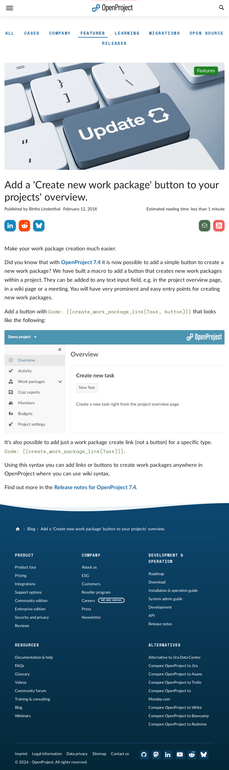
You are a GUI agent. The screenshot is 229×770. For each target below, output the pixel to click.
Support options (28, 592)
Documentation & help (34, 657)
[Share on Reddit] (24, 225)
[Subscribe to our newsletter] (204, 225)
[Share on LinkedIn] (10, 225)
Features (93, 33)
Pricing (21, 576)
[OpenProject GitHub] (144, 754)
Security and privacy (32, 617)
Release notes (160, 624)
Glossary (22, 674)
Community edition (31, 601)
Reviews (22, 626)
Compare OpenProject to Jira (173, 666)
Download (156, 582)
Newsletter (91, 617)
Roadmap (156, 574)
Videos (21, 682)
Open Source (207, 33)
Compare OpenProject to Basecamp (178, 716)
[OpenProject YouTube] (180, 754)
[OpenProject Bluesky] (203, 754)
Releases (114, 43)
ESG (85, 576)
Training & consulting (32, 699)
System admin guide (165, 599)
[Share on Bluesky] (38, 225)
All (10, 33)
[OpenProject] (18, 529)
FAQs (19, 666)
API (151, 615)
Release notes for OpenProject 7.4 (95, 487)
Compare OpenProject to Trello (174, 682)
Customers (91, 584)
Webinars (23, 716)
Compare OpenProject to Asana (175, 674)
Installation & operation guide (173, 590)
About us (89, 567)
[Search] (221, 8)
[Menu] (9, 8)
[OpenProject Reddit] (192, 754)
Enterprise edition (30, 609)
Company (60, 33)
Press (86, 609)
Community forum (30, 691)
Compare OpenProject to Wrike (175, 707)
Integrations (25, 584)
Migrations (164, 33)
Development (160, 607)
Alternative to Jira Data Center (174, 657)
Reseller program (96, 592)
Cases (32, 33)
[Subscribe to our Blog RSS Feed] (219, 225)
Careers (88, 601)
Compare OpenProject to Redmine (177, 724)
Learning (127, 33)
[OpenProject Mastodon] (156, 754)
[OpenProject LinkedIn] (168, 754)
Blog (31, 529)
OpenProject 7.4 (80, 262)
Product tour (25, 567)
